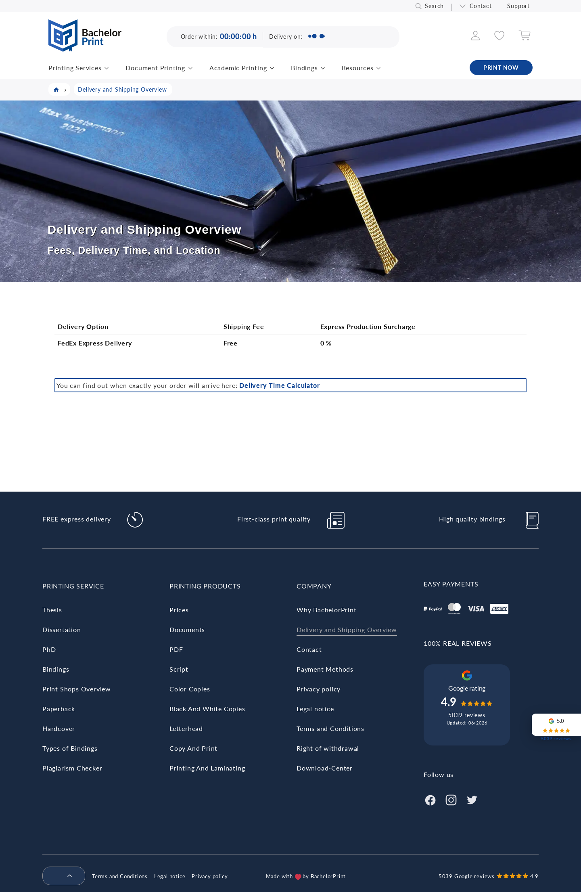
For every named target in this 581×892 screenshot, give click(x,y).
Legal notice (315, 708)
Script (178, 669)
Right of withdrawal (328, 748)
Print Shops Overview (76, 689)
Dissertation (61, 629)
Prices (179, 610)
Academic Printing (238, 67)
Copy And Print (193, 748)
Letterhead (186, 728)
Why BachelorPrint (327, 610)
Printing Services (75, 67)
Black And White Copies (207, 708)
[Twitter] (472, 799)
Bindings (304, 67)
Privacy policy (319, 689)
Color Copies (189, 689)
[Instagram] (451, 799)
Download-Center (325, 768)
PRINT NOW (501, 67)
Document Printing (155, 67)
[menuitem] (60, 876)
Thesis (52, 610)
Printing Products (205, 586)
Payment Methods (325, 669)
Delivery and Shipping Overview (347, 629)
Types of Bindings (70, 748)
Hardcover (58, 728)
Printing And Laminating (207, 768)
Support (518, 5)
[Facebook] (430, 799)
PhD (49, 649)
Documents (187, 629)
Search (434, 5)
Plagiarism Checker (72, 768)
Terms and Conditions (330, 728)
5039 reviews (466, 715)
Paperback (58, 708)
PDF (176, 649)
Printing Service (73, 586)
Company (314, 586)
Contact (481, 5)
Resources (357, 67)
